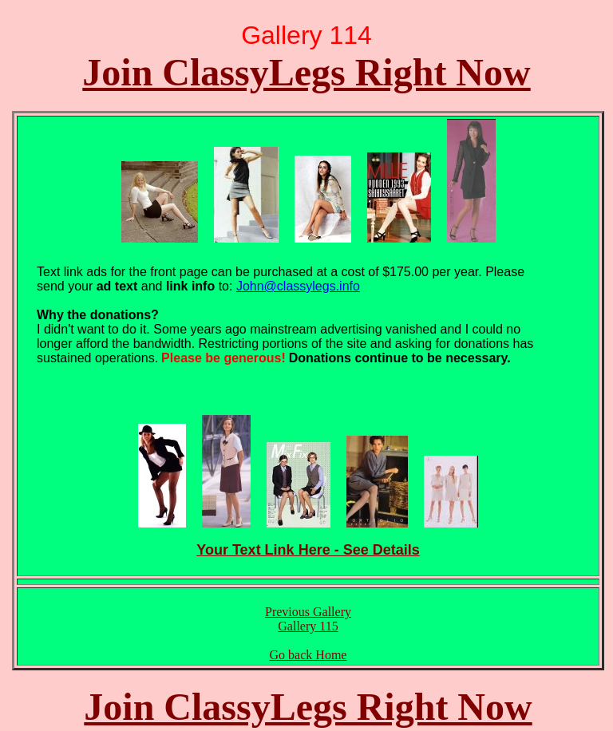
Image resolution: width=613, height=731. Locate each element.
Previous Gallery (308, 611)
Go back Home (308, 655)
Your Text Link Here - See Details (307, 550)
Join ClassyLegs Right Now (306, 72)
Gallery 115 (308, 626)
